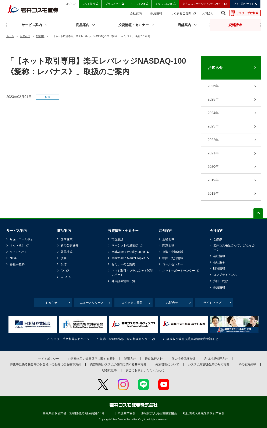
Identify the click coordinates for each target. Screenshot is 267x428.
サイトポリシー (48, 358)
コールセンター (172, 264)
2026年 (213, 86)
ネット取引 (17, 245)
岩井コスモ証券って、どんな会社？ (234, 247)
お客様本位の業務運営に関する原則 (91, 358)
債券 (64, 258)
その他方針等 (247, 364)
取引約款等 (109, 370)
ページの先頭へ (258, 213)
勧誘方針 (130, 358)
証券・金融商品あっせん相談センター (125, 339)
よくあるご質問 (132, 302)
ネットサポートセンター (178, 270)
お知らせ (25, 36)
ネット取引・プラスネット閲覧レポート (132, 273)
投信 (64, 264)
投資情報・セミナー (123, 230)
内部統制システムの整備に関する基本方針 (118, 364)
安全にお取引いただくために (145, 370)
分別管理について (167, 364)
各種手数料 (17, 264)
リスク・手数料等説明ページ (70, 339)
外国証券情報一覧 (123, 281)
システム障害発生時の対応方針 (208, 364)
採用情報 (219, 287)
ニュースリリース (92, 302)
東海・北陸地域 (172, 251)
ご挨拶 (217, 239)
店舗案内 (165, 230)
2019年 (213, 180)
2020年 (213, 166)
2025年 (213, 99)
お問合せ (172, 302)
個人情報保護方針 (183, 358)
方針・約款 (220, 281)
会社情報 (219, 256)
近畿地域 (168, 239)
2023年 (40, 36)
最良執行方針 (154, 358)
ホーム (10, 36)
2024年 (213, 113)
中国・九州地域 (172, 258)
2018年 (213, 193)
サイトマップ (212, 302)
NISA (13, 258)
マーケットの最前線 (124, 245)
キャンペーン (19, 251)
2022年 (213, 140)
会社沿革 (219, 262)
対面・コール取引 (21, 239)
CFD (64, 276)
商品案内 (64, 230)
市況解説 (117, 239)
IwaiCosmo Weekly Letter (128, 251)
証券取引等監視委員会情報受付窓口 (190, 339)
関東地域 (168, 245)
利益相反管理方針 (216, 358)
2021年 (213, 153)
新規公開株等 (69, 245)
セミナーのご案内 (123, 264)
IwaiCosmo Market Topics (128, 258)
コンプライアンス (225, 274)
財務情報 (219, 268)
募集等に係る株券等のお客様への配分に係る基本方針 (45, 364)
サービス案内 (16, 230)
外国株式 (66, 251)
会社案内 (216, 230)
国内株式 (66, 239)
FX (62, 270)
